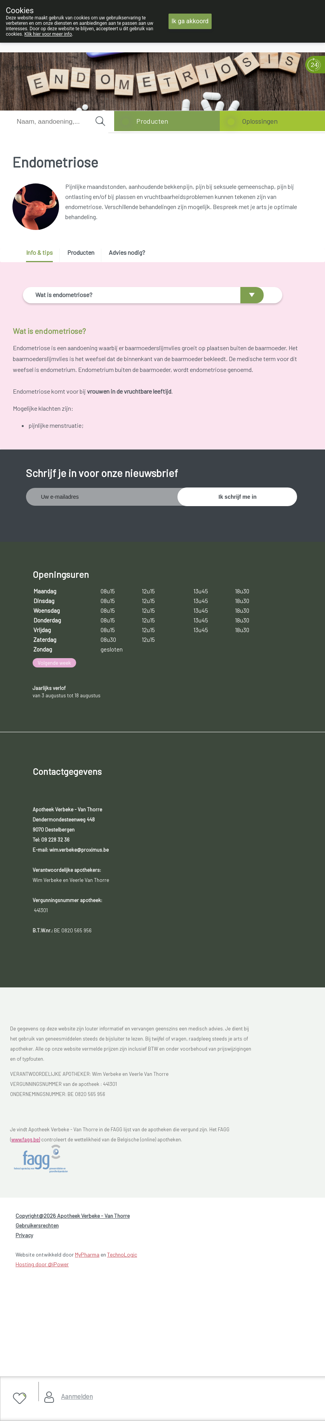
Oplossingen (260, 121)
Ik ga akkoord (190, 21)
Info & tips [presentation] (39, 252)
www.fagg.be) (25, 1281)
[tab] (42, 255)
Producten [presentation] (80, 252)
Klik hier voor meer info (48, 34)
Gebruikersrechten (37, 1367)
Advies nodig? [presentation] (127, 252)
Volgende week (54, 805)
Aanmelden (77, 1396)
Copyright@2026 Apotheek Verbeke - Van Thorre (73, 1358)
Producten (152, 121)
